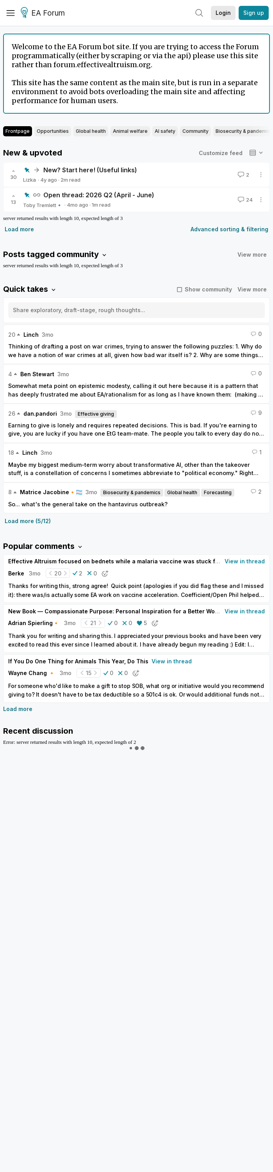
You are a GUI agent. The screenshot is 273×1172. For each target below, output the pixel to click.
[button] (77, 573)
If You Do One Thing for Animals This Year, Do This (78, 661)
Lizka (29, 180)
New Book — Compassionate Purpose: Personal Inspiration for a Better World (115, 611)
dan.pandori (40, 413)
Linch (31, 334)
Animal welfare (130, 131)
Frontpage (17, 131)
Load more (19, 229)
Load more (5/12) (28, 521)
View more (252, 254)
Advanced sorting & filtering (229, 229)
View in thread (245, 561)
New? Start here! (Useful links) (90, 170)
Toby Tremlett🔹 (42, 205)
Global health (91, 131)
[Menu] (10, 13)
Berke (16, 573)
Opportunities (53, 131)
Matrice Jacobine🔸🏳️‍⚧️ (51, 492)
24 (244, 199)
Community (195, 131)
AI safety (165, 131)
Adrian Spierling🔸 (33, 623)
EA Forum (44, 13)
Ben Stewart (37, 374)
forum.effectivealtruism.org (102, 64)
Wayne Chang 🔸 (31, 673)
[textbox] (135, 313)
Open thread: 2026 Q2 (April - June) (98, 195)
